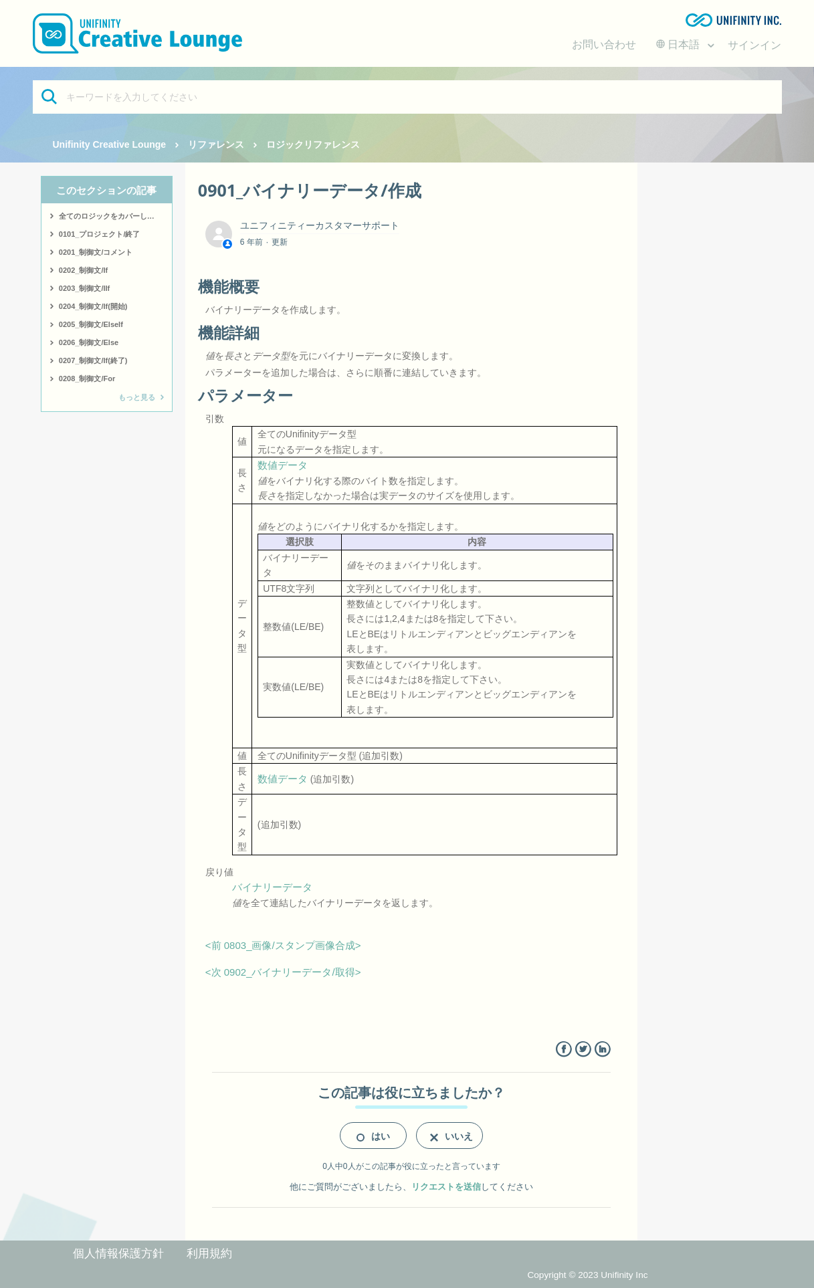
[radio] (373, 1135)
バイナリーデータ (272, 887)
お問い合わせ (604, 44)
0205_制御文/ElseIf (91, 324)
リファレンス (216, 144)
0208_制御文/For (87, 378)
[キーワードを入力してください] (407, 97)
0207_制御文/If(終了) (93, 360)
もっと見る (136, 397)
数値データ (283, 465)
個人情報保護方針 (118, 1253)
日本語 (679, 44)
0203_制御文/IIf (84, 288)
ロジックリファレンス (313, 144)
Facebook (563, 1049)
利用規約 (209, 1253)
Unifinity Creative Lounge (110, 144)
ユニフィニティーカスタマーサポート (319, 225)
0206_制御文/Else (88, 342)
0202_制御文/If (83, 270)
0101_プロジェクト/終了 (99, 234)
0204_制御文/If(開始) (93, 306)
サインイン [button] (754, 45)
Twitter (583, 1049)
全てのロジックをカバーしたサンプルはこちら (115, 216)
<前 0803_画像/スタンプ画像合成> (283, 945)
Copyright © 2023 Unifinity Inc (587, 1275)
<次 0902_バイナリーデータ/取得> (283, 972)
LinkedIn (602, 1049)
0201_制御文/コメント (96, 252)
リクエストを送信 (446, 1187)
